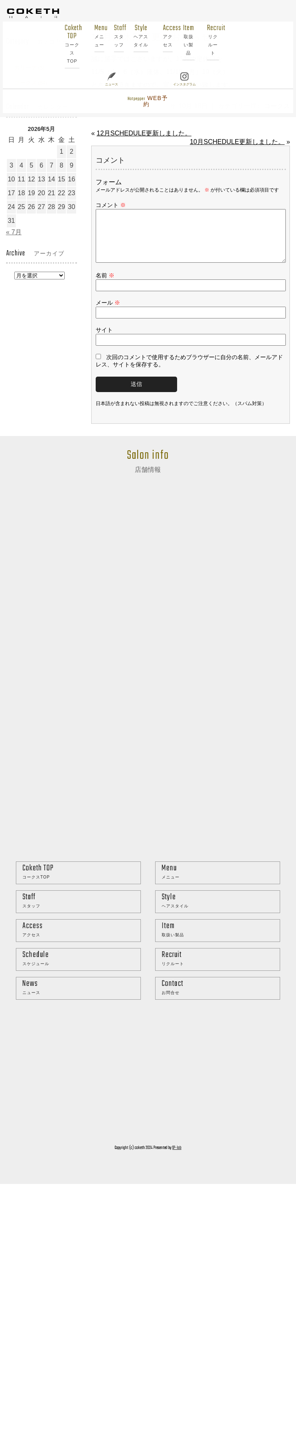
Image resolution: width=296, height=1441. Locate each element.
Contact (221, 997)
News (81, 997)
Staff (111, 35)
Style (132, 35)
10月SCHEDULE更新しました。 (237, 141)
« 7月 (14, 232)
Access (159, 35)
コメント (111, 205)
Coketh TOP (64, 43)
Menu (91, 35)
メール (108, 312)
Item (180, 39)
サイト (104, 339)
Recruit (205, 39)
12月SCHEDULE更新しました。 (143, 133)
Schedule (81, 968)
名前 (105, 285)
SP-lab (176, 1157)
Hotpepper (139, 101)
